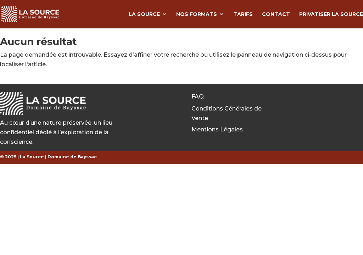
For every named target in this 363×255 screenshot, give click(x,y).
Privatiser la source (331, 14)
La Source (144, 14)
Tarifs (243, 14)
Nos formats (196, 14)
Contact (276, 14)
